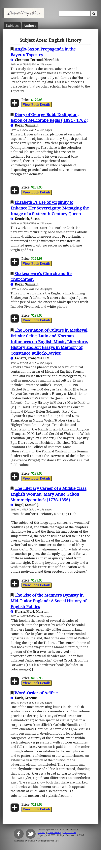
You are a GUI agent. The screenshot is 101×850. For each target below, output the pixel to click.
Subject (12, 25)
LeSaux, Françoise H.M (30, 358)
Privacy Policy (54, 832)
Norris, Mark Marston (29, 611)
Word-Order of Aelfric (36, 693)
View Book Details (36, 104)
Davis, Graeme (24, 698)
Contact (41, 832)
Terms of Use (69, 832)
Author (30, 25)
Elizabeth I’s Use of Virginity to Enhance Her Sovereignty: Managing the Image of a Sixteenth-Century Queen (50, 207)
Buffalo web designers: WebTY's (43, 840)
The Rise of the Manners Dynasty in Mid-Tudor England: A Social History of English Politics (48, 600)
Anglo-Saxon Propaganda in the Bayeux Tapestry (43, 51)
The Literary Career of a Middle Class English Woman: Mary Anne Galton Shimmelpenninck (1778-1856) (48, 494)
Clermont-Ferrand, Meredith (35, 60)
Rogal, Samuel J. (25, 125)
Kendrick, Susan (25, 219)
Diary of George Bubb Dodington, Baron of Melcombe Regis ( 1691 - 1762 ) (49, 117)
